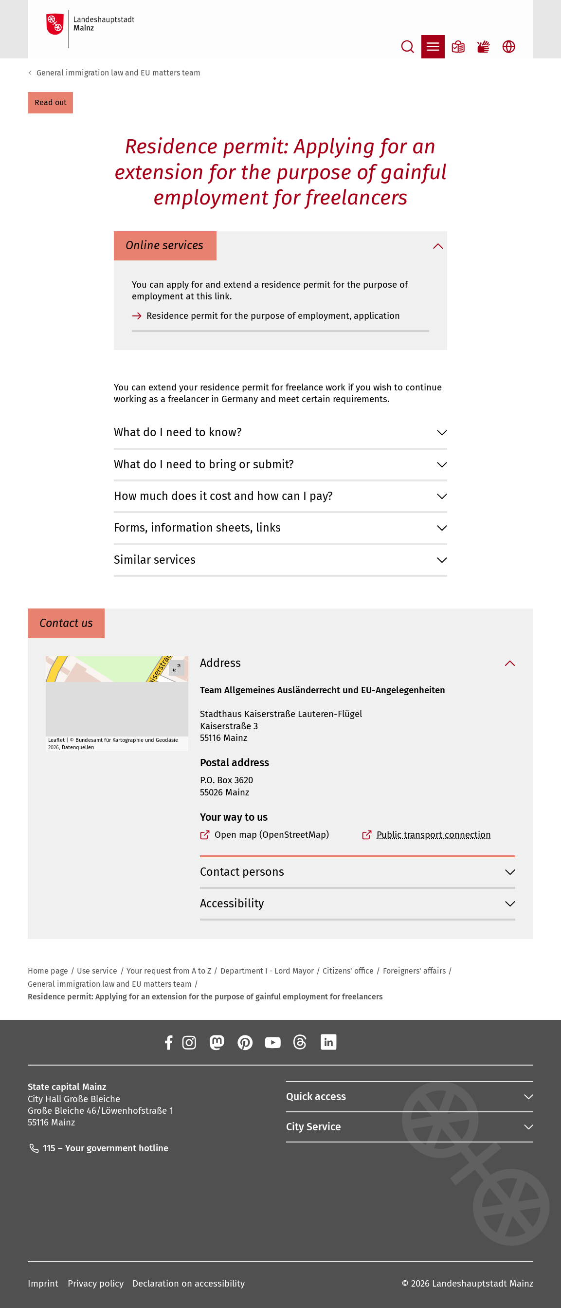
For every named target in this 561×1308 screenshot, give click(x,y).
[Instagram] (188, 1041)
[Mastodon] (216, 1041)
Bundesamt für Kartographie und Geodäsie (126, 740)
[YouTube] (272, 1041)
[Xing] (356, 1041)
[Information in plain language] (458, 46)
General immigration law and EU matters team (118, 72)
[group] (117, 703)
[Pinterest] (244, 1041)
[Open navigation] (433, 46)
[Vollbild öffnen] (176, 668)
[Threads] (300, 1041)
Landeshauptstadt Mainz (482, 1284)
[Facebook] (168, 1041)
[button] (50, 102)
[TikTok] (384, 1041)
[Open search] (407, 46)
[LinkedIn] (328, 1041)
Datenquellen (78, 747)
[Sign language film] (483, 46)
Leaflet (56, 740)
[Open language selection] (509, 46)
